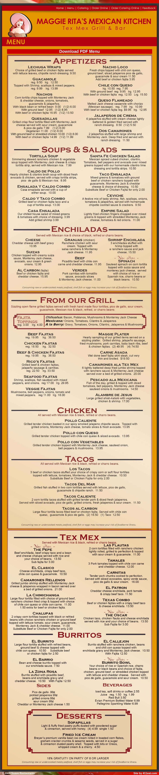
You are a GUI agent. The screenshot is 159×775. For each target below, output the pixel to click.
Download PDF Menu (79, 51)
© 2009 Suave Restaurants (18, 773)
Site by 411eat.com (145, 773)
